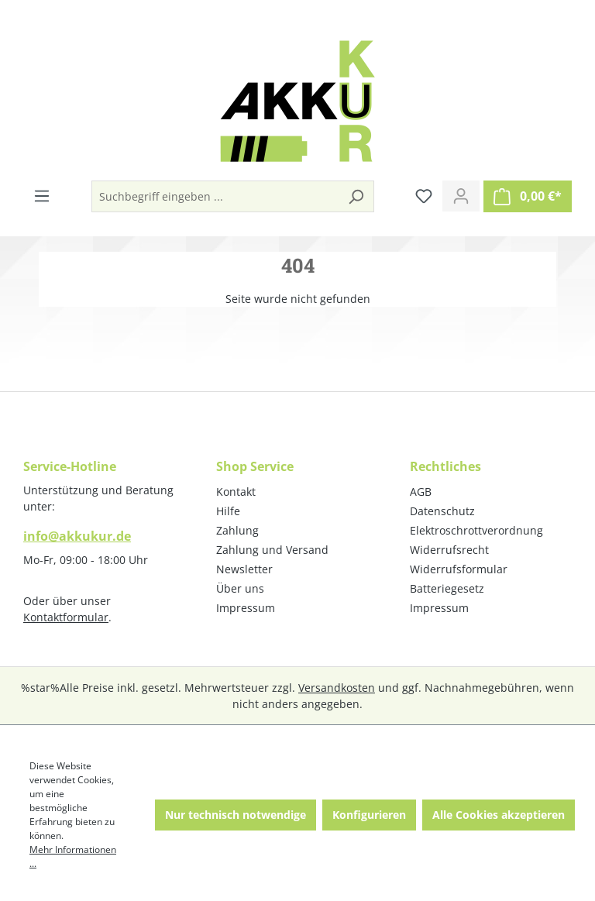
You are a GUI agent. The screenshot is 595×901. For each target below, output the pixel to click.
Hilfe (228, 511)
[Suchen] (355, 196)
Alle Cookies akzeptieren (498, 814)
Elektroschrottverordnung (476, 530)
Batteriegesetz (447, 588)
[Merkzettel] (423, 196)
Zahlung (237, 530)
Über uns (240, 588)
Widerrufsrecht (449, 549)
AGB (421, 491)
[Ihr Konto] (461, 196)
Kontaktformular (65, 617)
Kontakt (236, 491)
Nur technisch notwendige (235, 814)
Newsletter (244, 569)
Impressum (245, 607)
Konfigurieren (369, 814)
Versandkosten (336, 687)
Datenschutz (442, 511)
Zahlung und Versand (272, 549)
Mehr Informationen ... (72, 856)
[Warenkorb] (527, 196)
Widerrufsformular (458, 569)
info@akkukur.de (77, 536)
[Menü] (41, 196)
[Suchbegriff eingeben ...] (215, 196)
